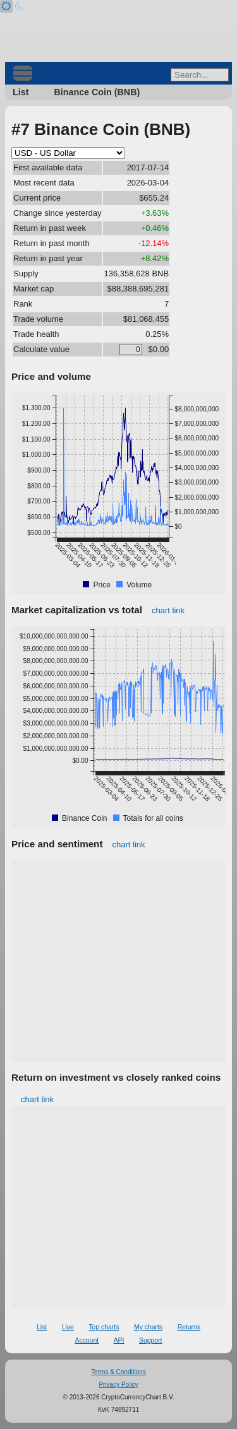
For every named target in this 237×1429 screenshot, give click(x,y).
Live (68, 1327)
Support (150, 1340)
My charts (148, 1327)
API (119, 1340)
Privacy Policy (118, 1384)
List (20, 92)
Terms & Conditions (118, 1371)
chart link (168, 610)
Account (87, 1340)
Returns (189, 1327)
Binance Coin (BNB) (97, 92)
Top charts (103, 1327)
